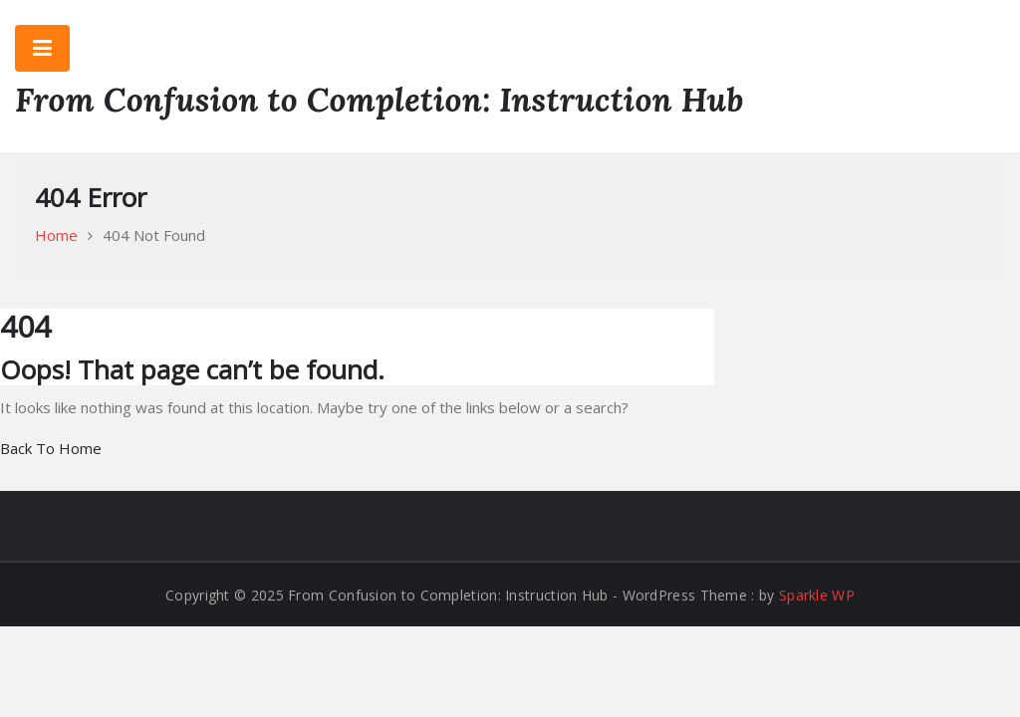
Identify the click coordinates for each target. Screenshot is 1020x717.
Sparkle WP (817, 596)
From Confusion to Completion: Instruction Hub (379, 99)
